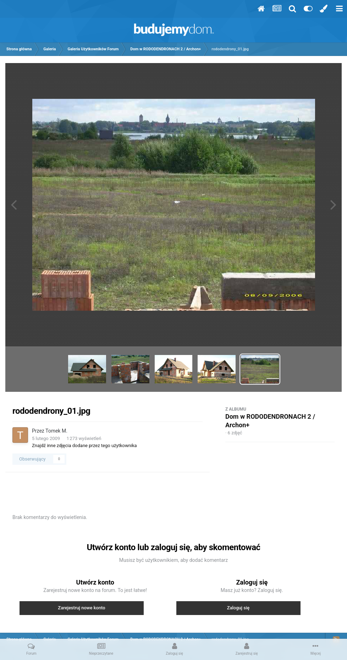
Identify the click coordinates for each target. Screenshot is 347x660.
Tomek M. (56, 431)
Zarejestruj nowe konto (81, 607)
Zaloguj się (238, 607)
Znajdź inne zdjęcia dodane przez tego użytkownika (84, 445)
